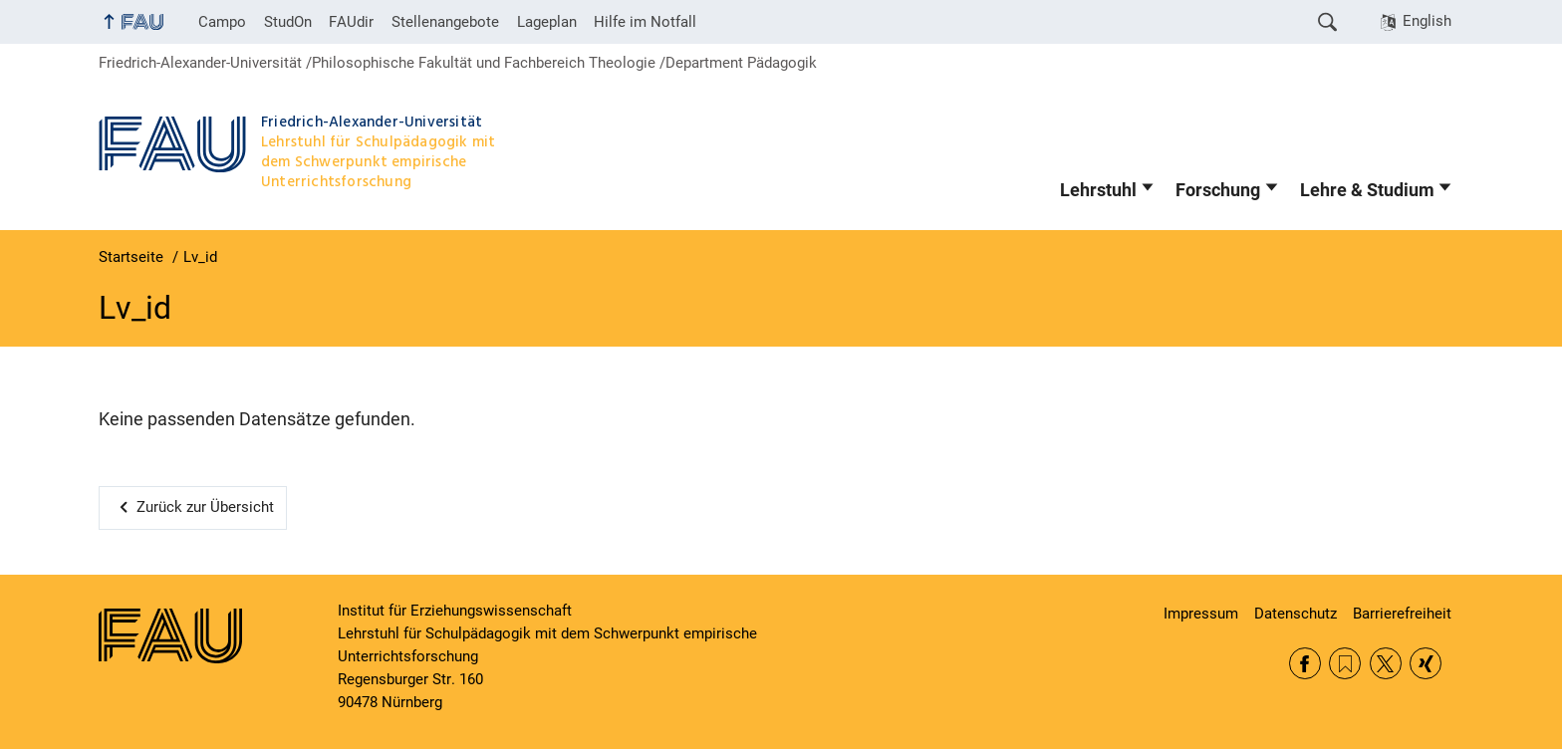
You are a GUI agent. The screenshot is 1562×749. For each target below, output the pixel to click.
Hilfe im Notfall (645, 22)
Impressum (1201, 614)
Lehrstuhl (1098, 190)
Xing (1425, 663)
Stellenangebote (445, 22)
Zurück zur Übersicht (205, 507)
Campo (222, 22)
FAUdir (351, 22)
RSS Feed (1345, 663)
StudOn (288, 22)
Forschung (1217, 190)
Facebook (1305, 663)
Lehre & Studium (1367, 190)
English (1427, 21)
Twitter (1386, 663)
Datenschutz (1295, 614)
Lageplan (547, 22)
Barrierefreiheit (1402, 614)
